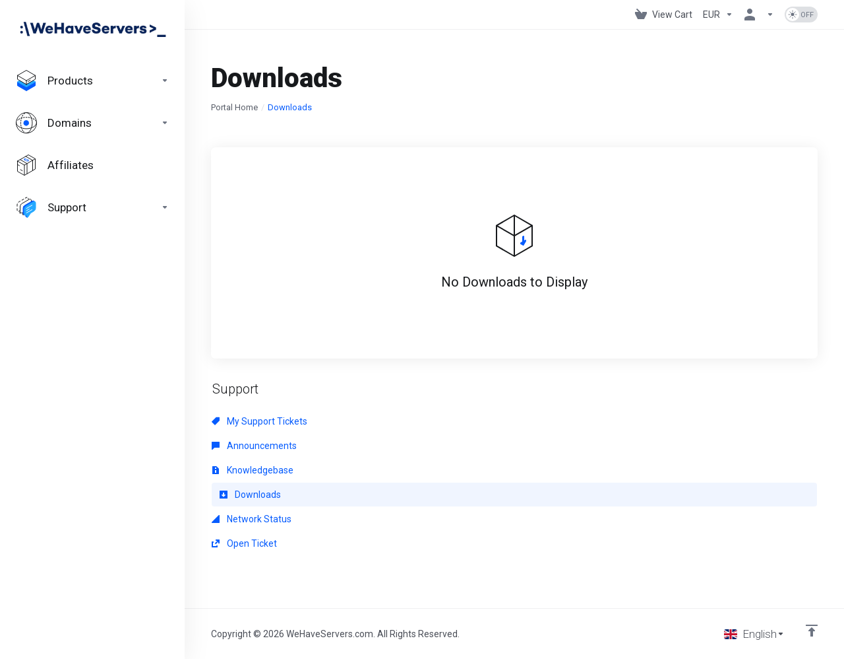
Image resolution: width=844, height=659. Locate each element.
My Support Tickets (259, 421)
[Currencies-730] (718, 14)
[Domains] (92, 123)
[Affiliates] (92, 165)
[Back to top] (811, 630)
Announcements (254, 445)
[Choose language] (754, 633)
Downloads (250, 494)
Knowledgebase (252, 470)
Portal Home (234, 107)
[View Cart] (664, 14)
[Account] (758, 14)
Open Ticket (244, 543)
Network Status (251, 519)
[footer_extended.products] (92, 80)
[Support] (92, 207)
